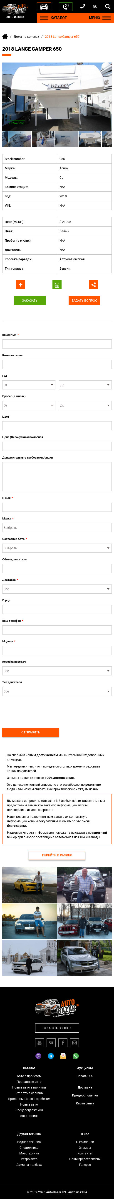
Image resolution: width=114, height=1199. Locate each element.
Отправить (30, 732)
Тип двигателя (12, 682)
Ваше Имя (10, 335)
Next (104, 96)
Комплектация (12, 355)
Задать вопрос (84, 300)
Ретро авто (29, 1159)
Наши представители (85, 1159)
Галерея (85, 1164)
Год (4, 375)
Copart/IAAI (85, 1076)
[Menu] (44, 18)
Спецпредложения (29, 1110)
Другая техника (29, 1134)
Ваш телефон (12, 621)
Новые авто (29, 1104)
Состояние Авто (14, 539)
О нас (85, 1134)
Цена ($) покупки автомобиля (22, 437)
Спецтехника (29, 1147)
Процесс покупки (85, 1095)
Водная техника (29, 1142)
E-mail (7, 498)
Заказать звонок (57, 1028)
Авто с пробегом (29, 1076)
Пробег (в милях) (14, 396)
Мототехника (29, 1153)
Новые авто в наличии (29, 1087)
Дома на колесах (26, 36)
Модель (8, 641)
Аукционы (85, 1068)
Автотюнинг (29, 1116)
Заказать (29, 300)
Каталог (29, 1068)
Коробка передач (14, 661)
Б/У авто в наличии (29, 1093)
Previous (10, 96)
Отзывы (85, 1147)
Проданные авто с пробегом (29, 1099)
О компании (85, 1142)
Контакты (84, 1153)
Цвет (5, 416)
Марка (8, 518)
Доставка (10, 580)
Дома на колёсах (29, 1164)
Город (6, 600)
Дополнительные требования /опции (27, 457)
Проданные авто (29, 1082)
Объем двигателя (14, 559)
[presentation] (36, 709)
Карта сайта (85, 1103)
